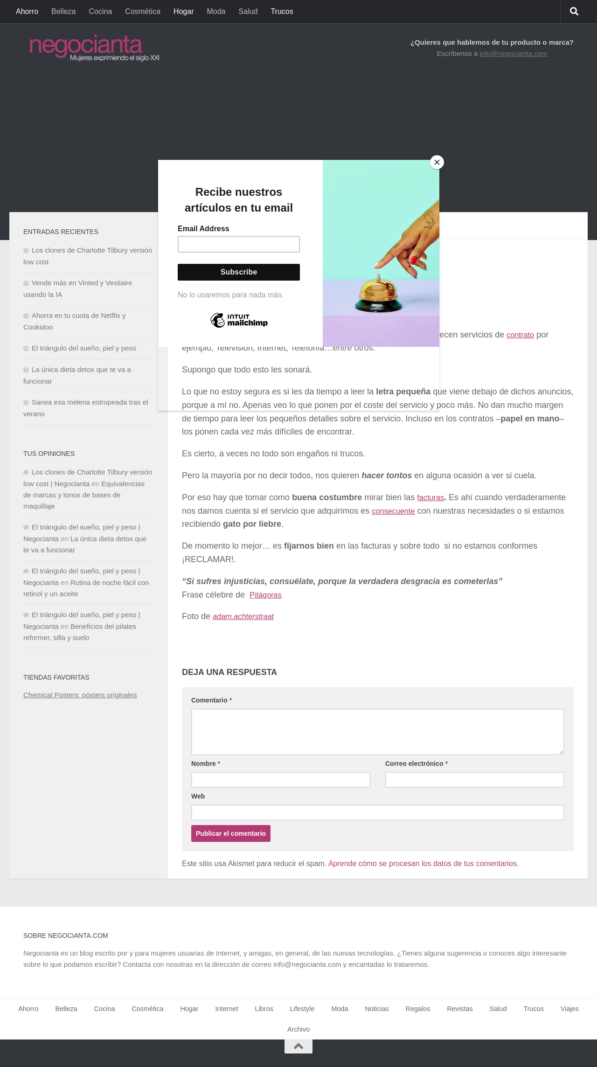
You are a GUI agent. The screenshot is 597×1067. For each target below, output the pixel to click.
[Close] (437, 162)
